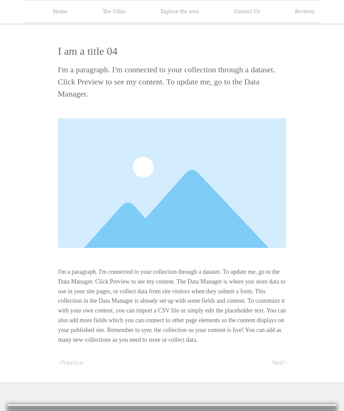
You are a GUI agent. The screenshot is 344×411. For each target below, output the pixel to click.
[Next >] (279, 363)
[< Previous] (72, 363)
